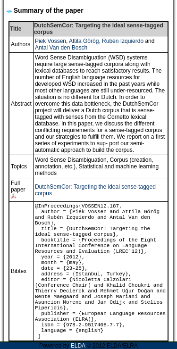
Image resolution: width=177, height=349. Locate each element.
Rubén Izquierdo (122, 41)
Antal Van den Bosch (61, 47)
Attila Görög (84, 41)
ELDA (78, 345)
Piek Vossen (50, 41)
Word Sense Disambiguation (71, 160)
